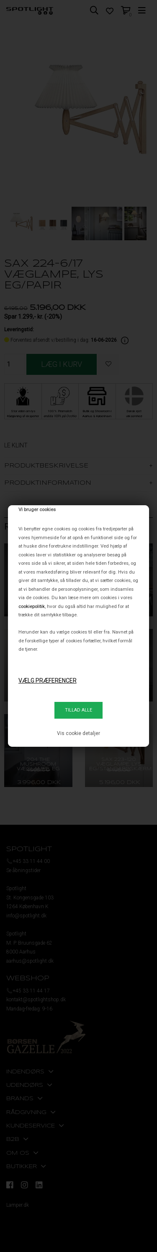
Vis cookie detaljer (78, 733)
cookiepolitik (31, 606)
